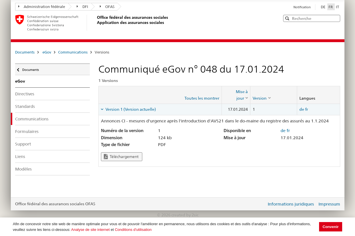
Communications (73, 52)
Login (261, 204)
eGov (46, 52)
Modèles (23, 169)
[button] (335, 18)
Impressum (329, 204)
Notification (302, 7)
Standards (25, 106)
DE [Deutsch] (323, 7)
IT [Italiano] (337, 7)
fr (306, 109)
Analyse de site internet (90, 229)
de (301, 109)
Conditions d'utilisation (133, 229)
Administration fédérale (41, 6)
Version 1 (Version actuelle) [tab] (130, 109)
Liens (20, 156)
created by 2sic (184, 215)
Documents (25, 52)
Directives (24, 94)
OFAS (107, 6)
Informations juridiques (291, 204)
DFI (82, 6)
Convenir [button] (330, 227)
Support (23, 144)
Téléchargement (121, 156)
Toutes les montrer (201, 98)
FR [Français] (331, 7)
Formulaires (26, 131)
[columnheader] (236, 95)
